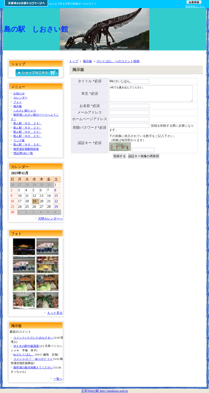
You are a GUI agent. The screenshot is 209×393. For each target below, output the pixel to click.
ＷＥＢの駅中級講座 (26, 346)
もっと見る (55, 313)
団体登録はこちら (195, 6)
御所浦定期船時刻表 (26, 149)
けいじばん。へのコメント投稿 (118, 61)
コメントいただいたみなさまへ (33, 337)
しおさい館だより (24, 110)
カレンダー (20, 97)
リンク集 (19, 140)
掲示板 (87, 61)
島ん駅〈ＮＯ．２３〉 (27, 127)
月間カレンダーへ (50, 218)
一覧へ (58, 379)
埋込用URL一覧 (23, 153)
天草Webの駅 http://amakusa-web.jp (104, 391)
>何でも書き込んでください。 (151, 94)
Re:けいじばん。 (23, 354)
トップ (73, 61)
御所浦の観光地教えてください (33, 367)
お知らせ (19, 93)
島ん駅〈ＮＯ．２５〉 (27, 136)
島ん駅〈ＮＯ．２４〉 (27, 123)
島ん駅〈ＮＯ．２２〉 (27, 131)
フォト (17, 102)
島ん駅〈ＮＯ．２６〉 (27, 144)
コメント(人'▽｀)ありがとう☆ (33, 359)
